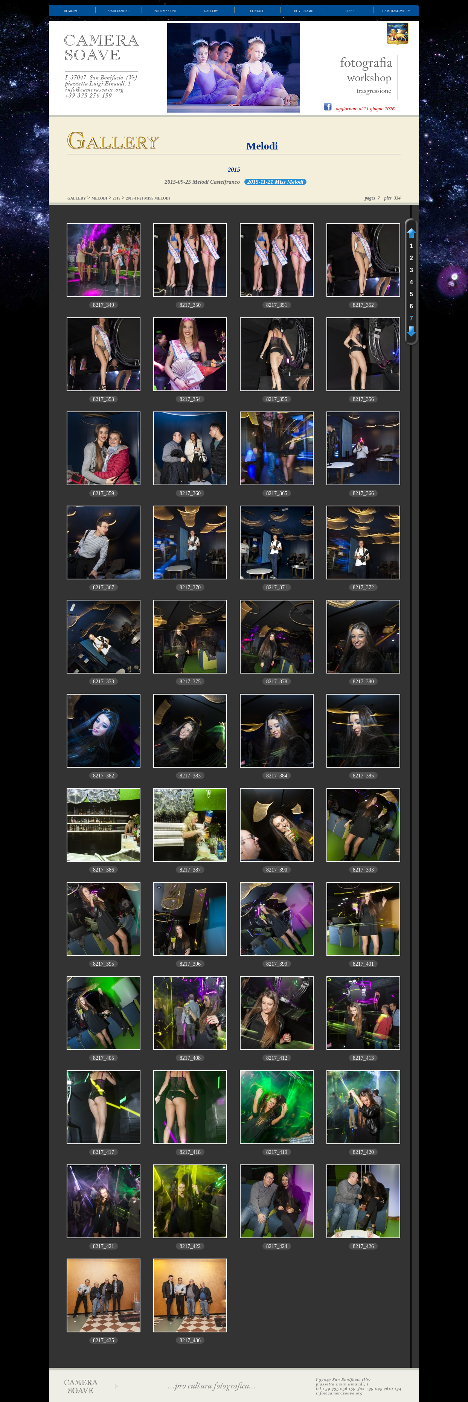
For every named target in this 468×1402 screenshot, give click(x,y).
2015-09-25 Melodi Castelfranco (202, 182)
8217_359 (103, 493)
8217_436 (190, 1340)
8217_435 (103, 1340)
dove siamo (303, 10)
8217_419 (276, 1152)
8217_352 (363, 305)
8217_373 (103, 681)
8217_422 (190, 1246)
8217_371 (276, 587)
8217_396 (190, 964)
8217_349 (103, 305)
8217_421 (103, 1246)
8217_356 (363, 399)
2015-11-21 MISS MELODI (148, 198)
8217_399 (276, 964)
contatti (257, 10)
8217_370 (190, 587)
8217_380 (363, 681)
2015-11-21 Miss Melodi (275, 182)
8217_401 (363, 964)
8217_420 (363, 1152)
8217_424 (276, 1246)
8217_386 (103, 870)
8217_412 (276, 1058)
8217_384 (276, 776)
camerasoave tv (396, 10)
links (350, 10)
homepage (72, 10)
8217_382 (103, 776)
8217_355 (276, 399)
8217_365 (276, 493)
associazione (118, 10)
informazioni (165, 10)
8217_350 (190, 305)
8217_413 (363, 1058)
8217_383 (190, 776)
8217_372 (363, 587)
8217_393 (363, 870)
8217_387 (190, 870)
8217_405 (103, 1058)
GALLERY (76, 198)
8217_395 (103, 964)
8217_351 (276, 305)
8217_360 (190, 493)
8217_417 (103, 1152)
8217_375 (190, 681)
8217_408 (190, 1058)
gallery (211, 10)
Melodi (262, 146)
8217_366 (363, 493)
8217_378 (276, 681)
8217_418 (190, 1152)
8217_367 (103, 587)
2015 (234, 169)
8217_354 (190, 399)
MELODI (99, 198)
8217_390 (276, 870)
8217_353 (103, 399)
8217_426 (363, 1246)
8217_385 (363, 776)
